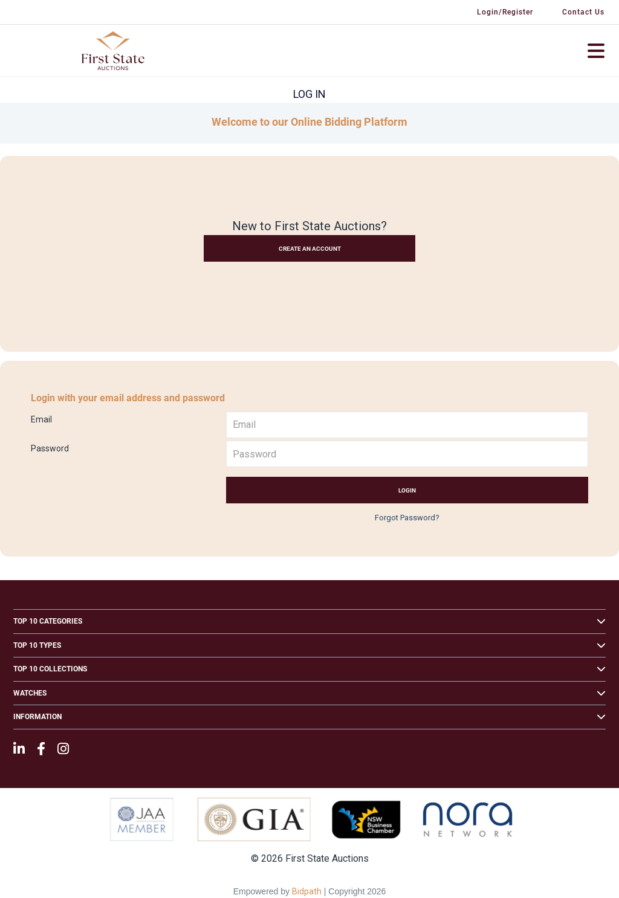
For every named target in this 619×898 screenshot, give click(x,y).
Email (41, 419)
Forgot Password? (407, 517)
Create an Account (310, 248)
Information (37, 716)
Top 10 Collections (50, 669)
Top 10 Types (37, 645)
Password (50, 448)
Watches (30, 693)
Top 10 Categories (47, 621)
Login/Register (505, 12)
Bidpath (307, 891)
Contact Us (583, 12)
